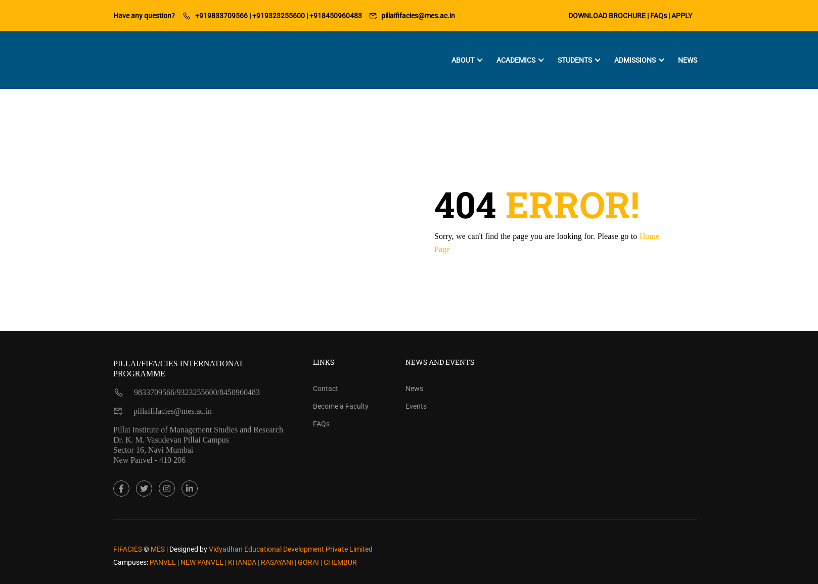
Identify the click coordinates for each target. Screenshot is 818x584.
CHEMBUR (340, 562)
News (687, 60)
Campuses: (130, 562)
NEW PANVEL (202, 562)
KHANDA (243, 562)
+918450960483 (335, 16)
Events (416, 406)
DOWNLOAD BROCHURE (607, 16)
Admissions (635, 60)
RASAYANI (278, 562)
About (462, 60)
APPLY (681, 16)
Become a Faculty (341, 406)
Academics (515, 60)
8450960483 (239, 392)
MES (158, 549)
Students (575, 60)
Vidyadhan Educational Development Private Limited (291, 549)
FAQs (658, 16)
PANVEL (163, 562)
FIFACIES (127, 549)
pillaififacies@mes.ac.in (418, 16)
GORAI (309, 562)
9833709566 (154, 392)
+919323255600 (278, 16)
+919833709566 (221, 16)
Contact (325, 388)
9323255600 (196, 392)
